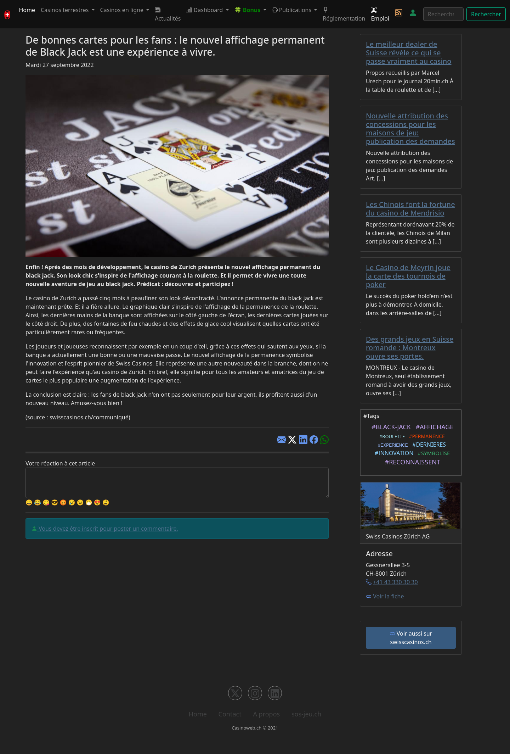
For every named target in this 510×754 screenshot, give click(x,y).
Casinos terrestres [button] (65, 10)
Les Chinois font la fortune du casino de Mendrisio (410, 209)
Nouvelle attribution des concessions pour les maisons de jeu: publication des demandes (410, 128)
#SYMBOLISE (432, 453)
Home (27, 10)
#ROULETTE (391, 436)
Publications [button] (292, 10)
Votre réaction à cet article (60, 463)
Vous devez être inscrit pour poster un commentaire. (107, 528)
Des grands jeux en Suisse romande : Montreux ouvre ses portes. (409, 347)
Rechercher (486, 14)
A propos (266, 714)
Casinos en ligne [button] (122, 10)
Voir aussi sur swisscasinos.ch (411, 638)
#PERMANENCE (425, 436)
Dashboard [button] (205, 10)
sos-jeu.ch (306, 714)
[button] (250, 10)
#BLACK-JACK (389, 427)
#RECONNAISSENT (410, 462)
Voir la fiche (385, 596)
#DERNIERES (427, 444)
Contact (230, 714)
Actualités (168, 14)
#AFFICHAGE (432, 427)
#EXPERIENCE (392, 445)
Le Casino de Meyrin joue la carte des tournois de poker (408, 276)
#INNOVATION (393, 453)
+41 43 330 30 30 (395, 582)
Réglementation (344, 14)
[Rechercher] (443, 14)
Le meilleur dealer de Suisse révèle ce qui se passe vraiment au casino (409, 52)
